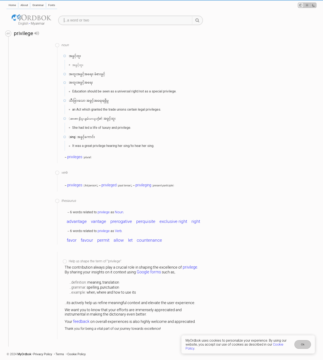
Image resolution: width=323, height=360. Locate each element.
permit (103, 240)
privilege (104, 212)
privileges (74, 157)
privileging (143, 185)
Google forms (149, 272)
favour (87, 240)
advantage (77, 221)
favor (72, 240)
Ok (302, 344)
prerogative (121, 221)
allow (119, 240)
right (195, 221)
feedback (81, 321)
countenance (149, 240)
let (130, 240)
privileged (109, 185)
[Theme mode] (307, 5)
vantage (98, 221)
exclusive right (173, 221)
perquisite (145, 221)
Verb (118, 231)
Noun (119, 212)
